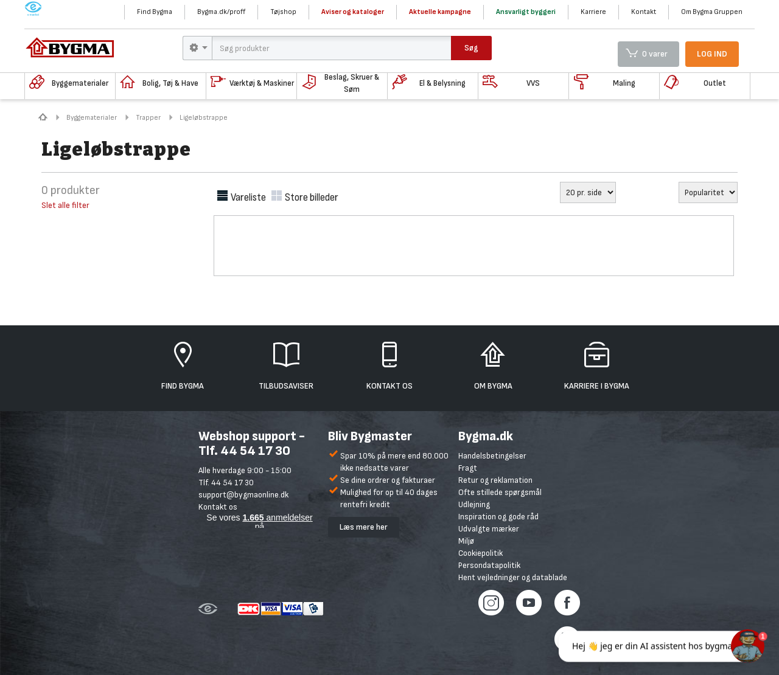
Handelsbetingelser (492, 456)
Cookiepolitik (480, 553)
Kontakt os (217, 507)
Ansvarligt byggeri (526, 11)
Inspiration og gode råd (498, 516)
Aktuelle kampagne (440, 11)
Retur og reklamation (495, 480)
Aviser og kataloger (352, 11)
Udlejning (474, 504)
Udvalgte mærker (488, 529)
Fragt (467, 468)
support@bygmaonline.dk (243, 495)
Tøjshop (283, 11)
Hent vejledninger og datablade (512, 577)
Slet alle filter (65, 205)
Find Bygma (154, 11)
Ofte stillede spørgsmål (500, 492)
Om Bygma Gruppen (711, 11)
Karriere (593, 11)
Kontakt (643, 11)
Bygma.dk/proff (221, 11)
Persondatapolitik (489, 565)
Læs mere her (364, 527)
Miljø (466, 541)
